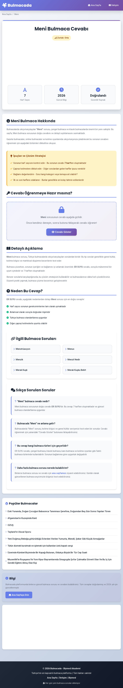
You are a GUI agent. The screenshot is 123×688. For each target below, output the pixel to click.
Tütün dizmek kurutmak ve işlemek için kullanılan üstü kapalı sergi (39, 545)
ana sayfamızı (59, 473)
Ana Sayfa (94, 5)
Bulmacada (17, 5)
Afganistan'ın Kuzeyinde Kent (21, 518)
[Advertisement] (61, 63)
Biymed (72, 677)
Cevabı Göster (61, 232)
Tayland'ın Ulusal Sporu (18, 532)
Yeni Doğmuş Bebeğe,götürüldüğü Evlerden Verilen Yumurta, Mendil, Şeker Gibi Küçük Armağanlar (55, 539)
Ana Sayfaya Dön (19, 595)
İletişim (114, 5)
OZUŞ (9, 525)
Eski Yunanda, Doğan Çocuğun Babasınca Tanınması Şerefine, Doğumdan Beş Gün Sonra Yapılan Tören (57, 511)
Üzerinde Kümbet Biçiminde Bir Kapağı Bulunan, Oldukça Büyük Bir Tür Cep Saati (46, 552)
